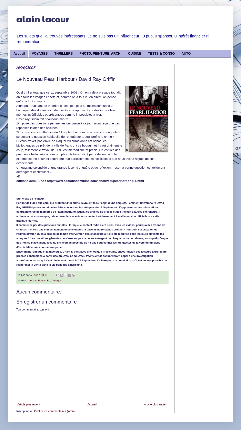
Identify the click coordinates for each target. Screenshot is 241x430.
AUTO (186, 53)
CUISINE (134, 53)
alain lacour (42, 19)
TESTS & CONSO (161, 53)
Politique (56, 280)
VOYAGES (40, 53)
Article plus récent (28, 404)
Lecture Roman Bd (39, 280)
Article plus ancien (155, 404)
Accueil (19, 53)
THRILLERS (63, 53)
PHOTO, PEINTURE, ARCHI (100, 53)
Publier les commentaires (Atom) (55, 411)
